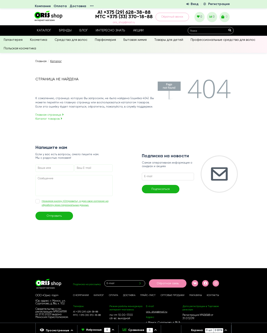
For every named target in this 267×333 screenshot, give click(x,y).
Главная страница (49, 114)
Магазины (195, 295)
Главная (41, 61)
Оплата (60, 6)
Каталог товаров (48, 118)
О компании (81, 295)
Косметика (38, 40)
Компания (43, 6)
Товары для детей (168, 40)
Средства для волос (71, 40)
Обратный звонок (172, 16)
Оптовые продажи (172, 295)
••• (92, 6)
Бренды (65, 30)
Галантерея (13, 40)
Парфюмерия (105, 40)
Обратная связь (168, 283)
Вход (195, 4)
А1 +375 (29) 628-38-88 (85, 312)
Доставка (78, 6)
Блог (83, 30)
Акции (138, 30)
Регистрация (219, 4)
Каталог (44, 30)
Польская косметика (20, 48)
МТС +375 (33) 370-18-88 (124, 16)
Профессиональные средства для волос (223, 40)
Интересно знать (110, 30)
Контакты (213, 295)
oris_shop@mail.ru (124, 22)
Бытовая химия (135, 40)
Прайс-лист (148, 295)
